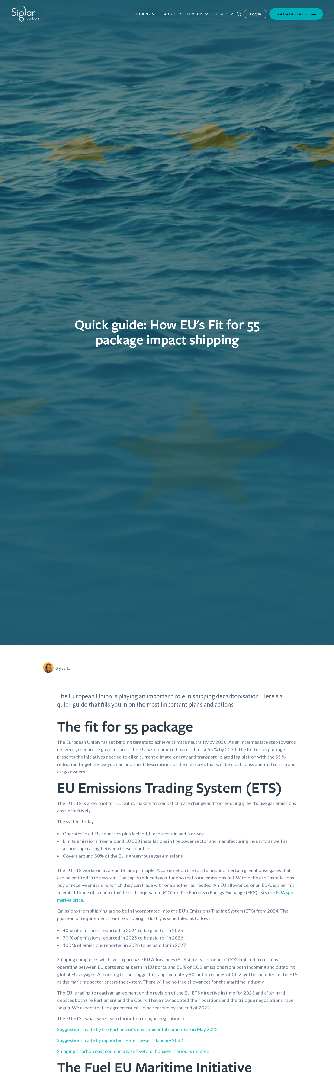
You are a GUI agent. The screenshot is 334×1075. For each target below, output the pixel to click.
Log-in (255, 14)
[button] (143, 14)
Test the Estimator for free (296, 13)
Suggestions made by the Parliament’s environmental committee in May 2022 (137, 1033)
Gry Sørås (62, 668)
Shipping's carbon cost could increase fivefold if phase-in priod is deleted (133, 1055)
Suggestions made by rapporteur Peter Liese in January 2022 (120, 1044)
